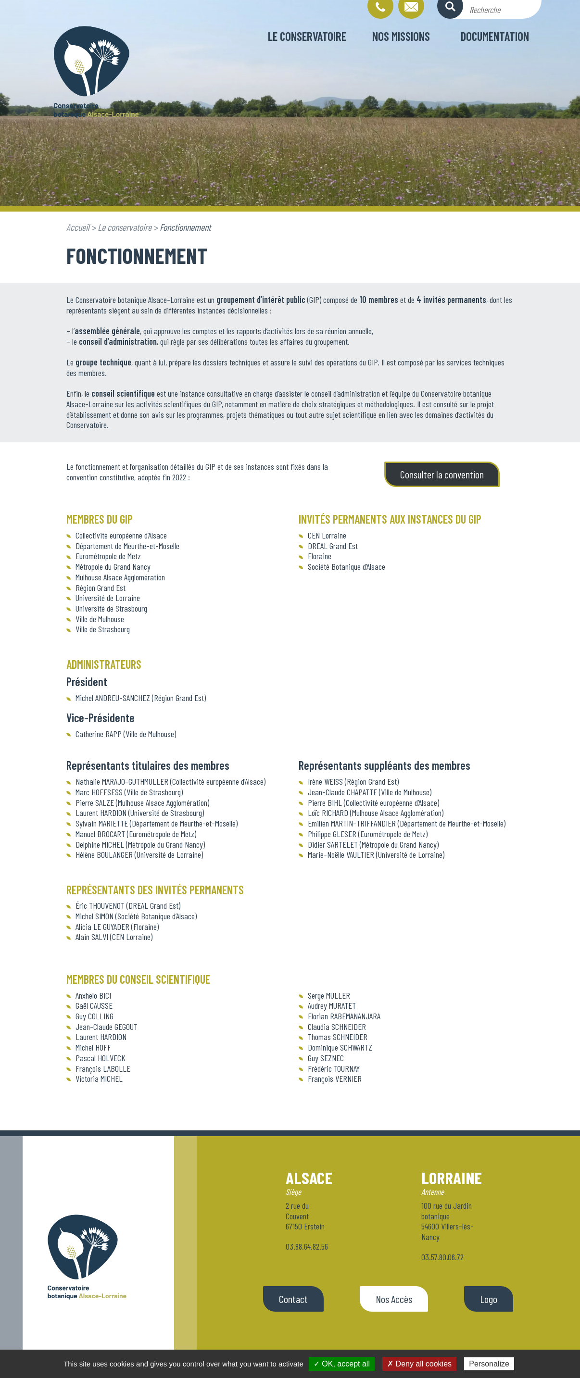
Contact (293, 1298)
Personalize (489, 1364)
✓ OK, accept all (342, 1364)
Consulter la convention (442, 474)
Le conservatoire (307, 36)
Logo (488, 1298)
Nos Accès (394, 1298)
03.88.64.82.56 (307, 1246)
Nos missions (401, 36)
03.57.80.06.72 (442, 1257)
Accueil (77, 227)
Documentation (495, 36)
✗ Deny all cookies (419, 1364)
